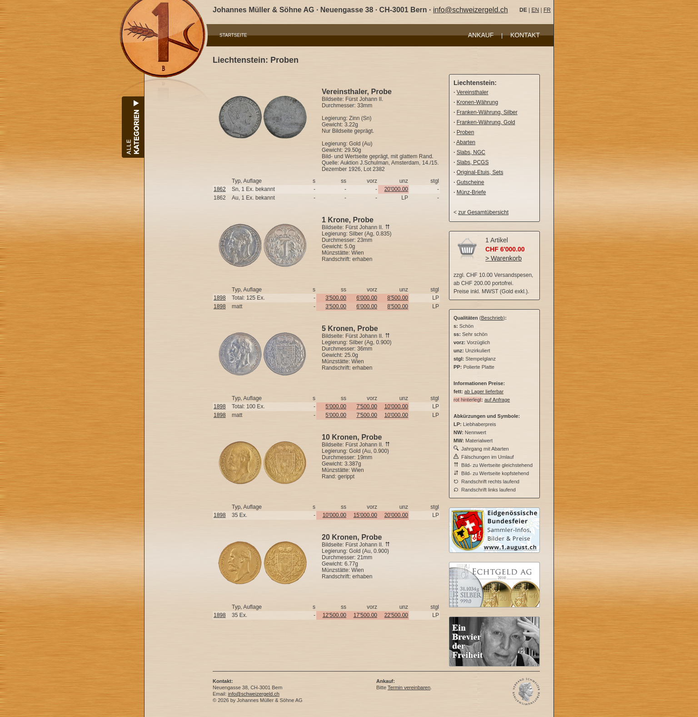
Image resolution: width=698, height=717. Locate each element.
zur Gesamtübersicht (483, 212)
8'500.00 (397, 298)
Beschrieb (492, 318)
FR (547, 10)
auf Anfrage (497, 399)
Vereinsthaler (473, 92)
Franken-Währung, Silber (487, 112)
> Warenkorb (503, 258)
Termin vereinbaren (409, 687)
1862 (220, 189)
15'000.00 (365, 515)
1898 (220, 298)
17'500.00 (365, 615)
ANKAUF (481, 35)
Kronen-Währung (477, 102)
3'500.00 (335, 298)
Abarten (465, 142)
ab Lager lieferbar (484, 391)
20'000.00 (396, 189)
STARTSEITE (233, 35)
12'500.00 (334, 615)
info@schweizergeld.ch (470, 10)
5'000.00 (335, 406)
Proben (465, 132)
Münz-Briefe (471, 192)
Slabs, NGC (471, 152)
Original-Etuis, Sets (480, 172)
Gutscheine (470, 182)
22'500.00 (396, 615)
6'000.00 (366, 298)
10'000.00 (396, 406)
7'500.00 (366, 406)
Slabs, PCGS (473, 162)
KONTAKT (525, 35)
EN (535, 10)
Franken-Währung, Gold (486, 122)
